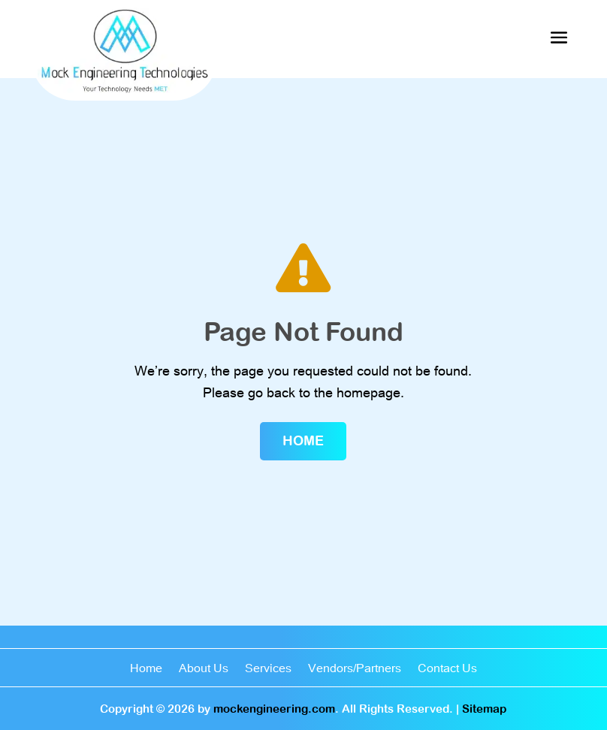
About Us (203, 668)
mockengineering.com (274, 708)
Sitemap (484, 708)
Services (268, 668)
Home (303, 440)
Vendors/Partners (354, 668)
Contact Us (447, 668)
